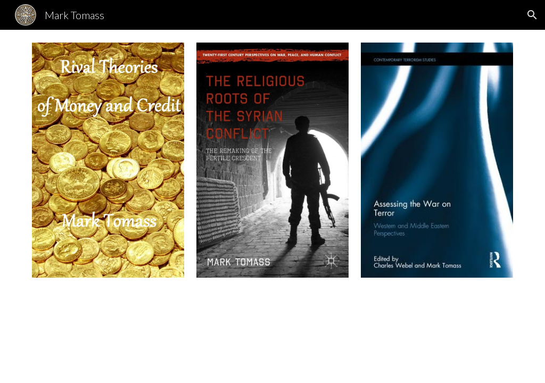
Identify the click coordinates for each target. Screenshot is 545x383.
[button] (532, 15)
